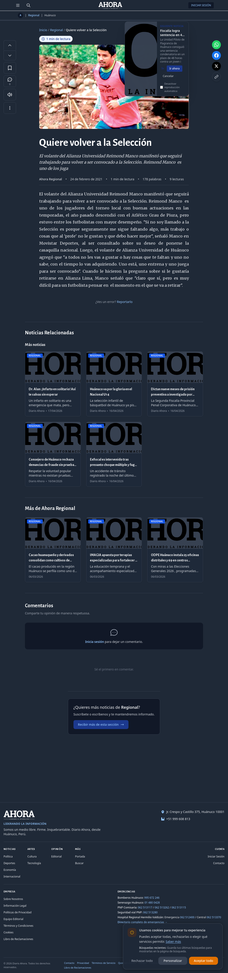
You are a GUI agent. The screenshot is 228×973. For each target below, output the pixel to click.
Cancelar (168, 79)
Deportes (9, 863)
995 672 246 (151, 898)
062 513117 (145, 907)
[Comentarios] (10, 81)
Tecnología (34, 863)
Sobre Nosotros (13, 899)
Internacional (12, 876)
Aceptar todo (203, 961)
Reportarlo (124, 302)
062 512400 (187, 917)
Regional (33, 15)
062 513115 (178, 907)
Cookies (8, 932)
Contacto (218, 863)
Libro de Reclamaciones (18, 939)
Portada (80, 856)
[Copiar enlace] (216, 76)
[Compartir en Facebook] (216, 55)
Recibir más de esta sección (101, 724)
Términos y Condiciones (18, 926)
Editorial (56, 856)
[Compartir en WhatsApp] (216, 44)
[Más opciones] (10, 108)
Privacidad (83, 963)
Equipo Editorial (13, 919)
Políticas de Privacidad (17, 912)
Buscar (79, 863)
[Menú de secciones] (17, 5)
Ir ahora (174, 72)
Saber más (173, 941)
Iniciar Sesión (201, 5)
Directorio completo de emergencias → (142, 922)
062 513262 (162, 907)
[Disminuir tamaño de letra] (10, 55)
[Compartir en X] (216, 66)
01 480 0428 (152, 902)
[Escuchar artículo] (10, 94)
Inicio (43, 30)
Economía (10, 870)
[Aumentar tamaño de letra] (10, 45)
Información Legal (15, 906)
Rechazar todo (142, 961)
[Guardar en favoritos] (10, 68)
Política (8, 856)
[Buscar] (28, 5)
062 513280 (150, 912)
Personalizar (173, 961)
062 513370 (214, 917)
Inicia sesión (94, 642)
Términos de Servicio (104, 963)
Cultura (32, 856)
